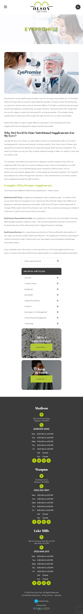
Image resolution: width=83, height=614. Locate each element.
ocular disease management (35, 318)
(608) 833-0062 (41, 429)
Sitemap (57, 595)
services (28, 278)
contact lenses (30, 283)
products (28, 306)
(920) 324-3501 (41, 490)
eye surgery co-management (36, 312)
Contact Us (40, 379)
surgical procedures (32, 301)
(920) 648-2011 (41, 551)
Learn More (40, 347)
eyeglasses (29, 289)
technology (29, 323)
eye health (29, 295)
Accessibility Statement (31, 595)
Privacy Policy (47, 595)
